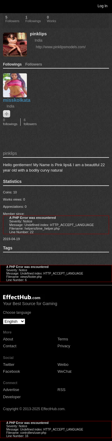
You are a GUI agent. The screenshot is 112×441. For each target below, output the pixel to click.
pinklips (38, 33)
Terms (63, 339)
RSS (62, 389)
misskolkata (16, 100)
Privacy (64, 346)
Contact (9, 346)
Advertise (11, 389)
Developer (12, 397)
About (8, 339)
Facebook (11, 371)
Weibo (63, 364)
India (38, 40)
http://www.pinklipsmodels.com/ (61, 47)
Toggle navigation (7, 5)
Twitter (8, 364)
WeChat (65, 371)
